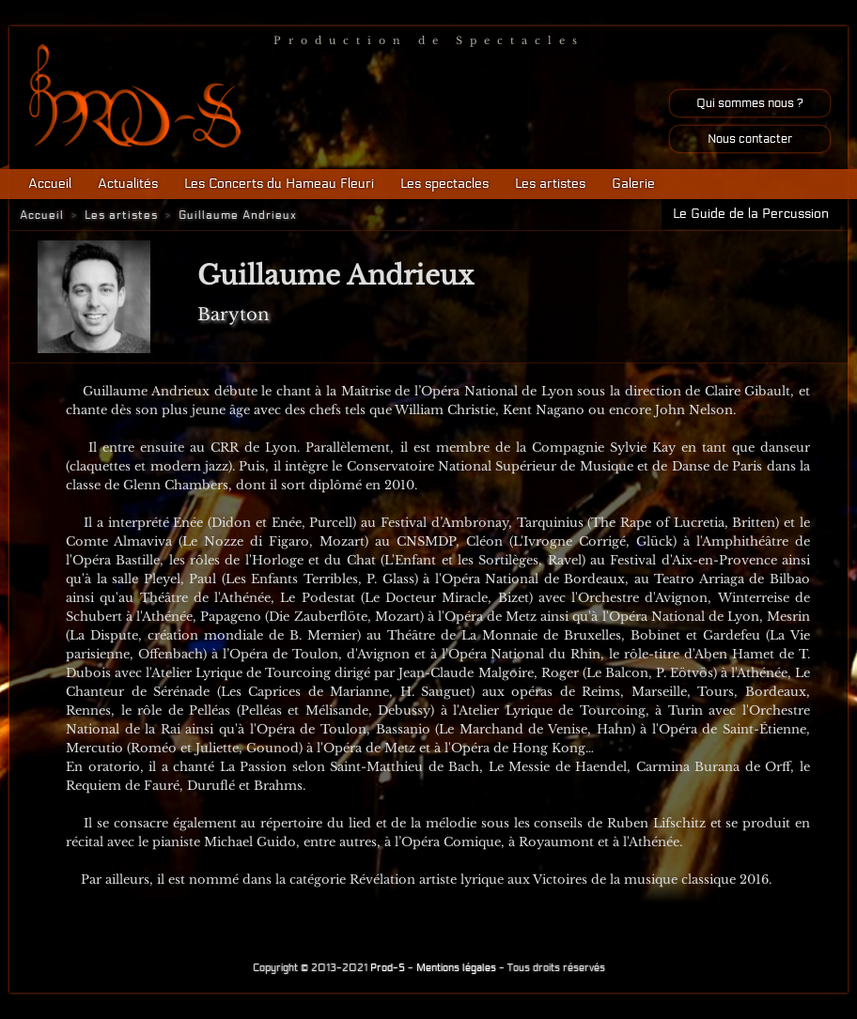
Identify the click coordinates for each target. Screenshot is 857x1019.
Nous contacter (750, 139)
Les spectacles (444, 184)
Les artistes (550, 184)
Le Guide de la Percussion (751, 214)
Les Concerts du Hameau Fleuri (279, 184)
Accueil (49, 184)
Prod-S (387, 968)
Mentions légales (456, 968)
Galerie (633, 184)
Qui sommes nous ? (749, 103)
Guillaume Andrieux (238, 215)
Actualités (128, 184)
